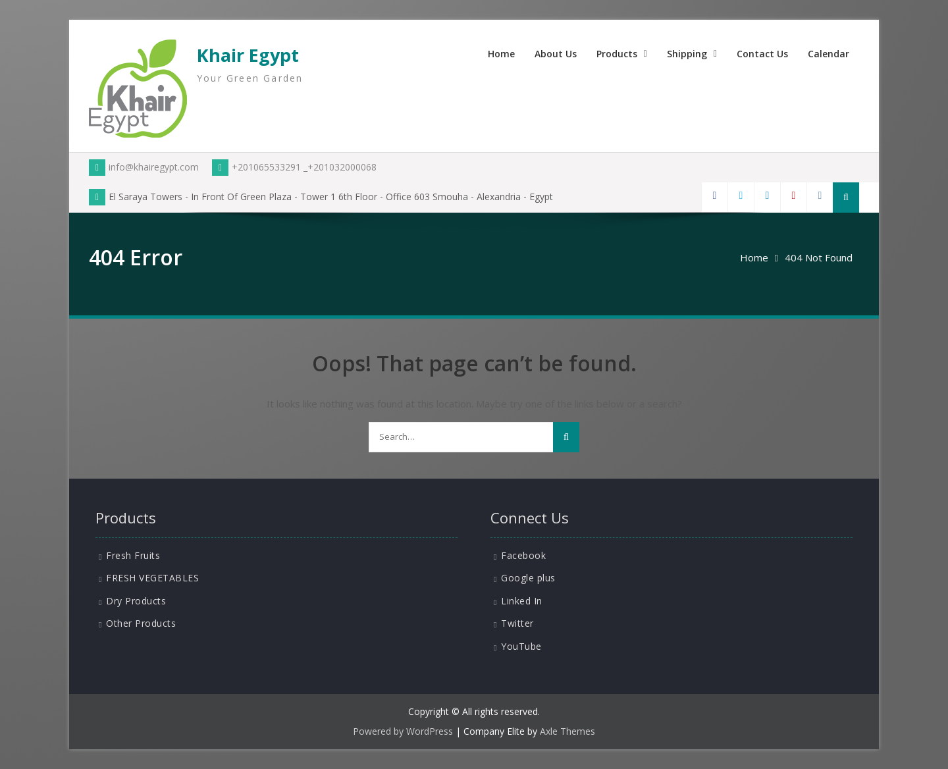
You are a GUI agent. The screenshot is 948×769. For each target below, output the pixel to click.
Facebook (523, 555)
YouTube (521, 646)
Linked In (521, 601)
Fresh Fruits (133, 555)
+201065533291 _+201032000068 (294, 167)
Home (501, 53)
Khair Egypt (248, 55)
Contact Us (762, 53)
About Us (556, 53)
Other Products (141, 623)
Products (616, 53)
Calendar (828, 53)
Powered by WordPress (403, 731)
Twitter (517, 623)
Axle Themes (567, 731)
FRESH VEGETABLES (152, 577)
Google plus (528, 577)
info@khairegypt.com (144, 167)
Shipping (687, 53)
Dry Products (136, 601)
